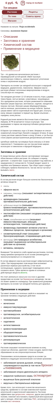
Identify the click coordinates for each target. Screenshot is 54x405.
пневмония (13, 368)
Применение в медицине (22, 48)
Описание (11, 36)
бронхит (47, 365)
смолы (6, 186)
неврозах (30, 394)
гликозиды (17, 193)
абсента (23, 273)
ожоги (11, 170)
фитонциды (8, 240)
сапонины (8, 193)
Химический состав (18, 44)
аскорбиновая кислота (19, 220)
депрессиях (20, 394)
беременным (28, 279)
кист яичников (14, 401)
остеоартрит (43, 375)
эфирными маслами (27, 277)
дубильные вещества (13, 205)
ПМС (34, 399)
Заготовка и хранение (19, 40)
